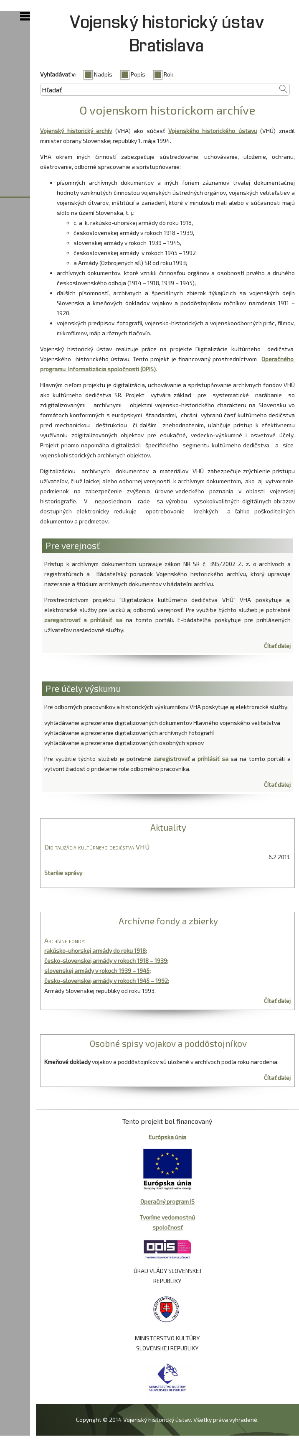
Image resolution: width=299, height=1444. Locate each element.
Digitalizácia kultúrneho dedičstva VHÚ (97, 847)
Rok (168, 74)
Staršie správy (63, 872)
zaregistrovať (62, 619)
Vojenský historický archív (76, 130)
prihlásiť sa (106, 619)
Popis (138, 74)
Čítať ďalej (277, 645)
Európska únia (167, 1136)
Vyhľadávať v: (58, 74)
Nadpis (103, 74)
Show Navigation (25, 16)
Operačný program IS (167, 1201)
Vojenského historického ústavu (212, 130)
